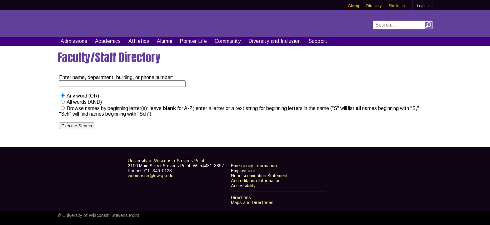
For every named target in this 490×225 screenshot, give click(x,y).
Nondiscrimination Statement (259, 175)
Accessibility (243, 185)
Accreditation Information (256, 180)
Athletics (138, 41)
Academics (108, 41)
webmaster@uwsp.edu (150, 175)
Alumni (164, 41)
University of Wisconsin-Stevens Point (166, 160)
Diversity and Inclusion (274, 41)
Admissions (74, 41)
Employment (243, 170)
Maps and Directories (252, 202)
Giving (353, 6)
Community (228, 41)
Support (318, 41)
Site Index (397, 6)
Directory (374, 6)
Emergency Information (254, 165)
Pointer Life (193, 41)
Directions (241, 197)
